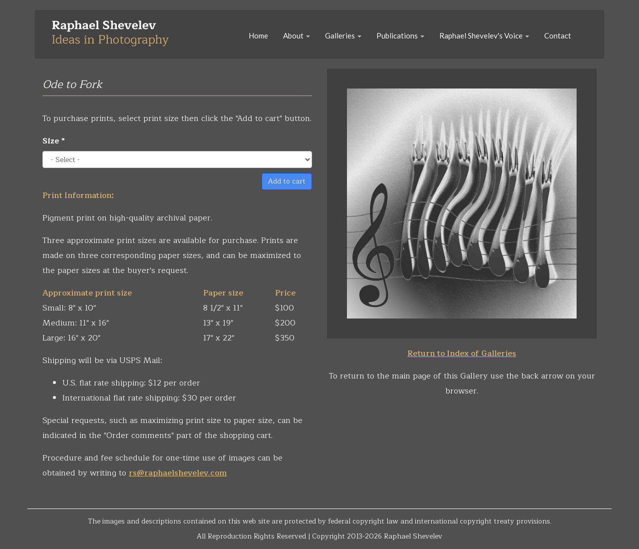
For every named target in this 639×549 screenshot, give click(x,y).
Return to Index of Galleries (461, 353)
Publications (400, 35)
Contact (557, 35)
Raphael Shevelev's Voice (484, 35)
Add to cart (287, 181)
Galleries (343, 35)
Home (258, 35)
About (296, 35)
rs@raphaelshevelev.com (178, 473)
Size (53, 141)
